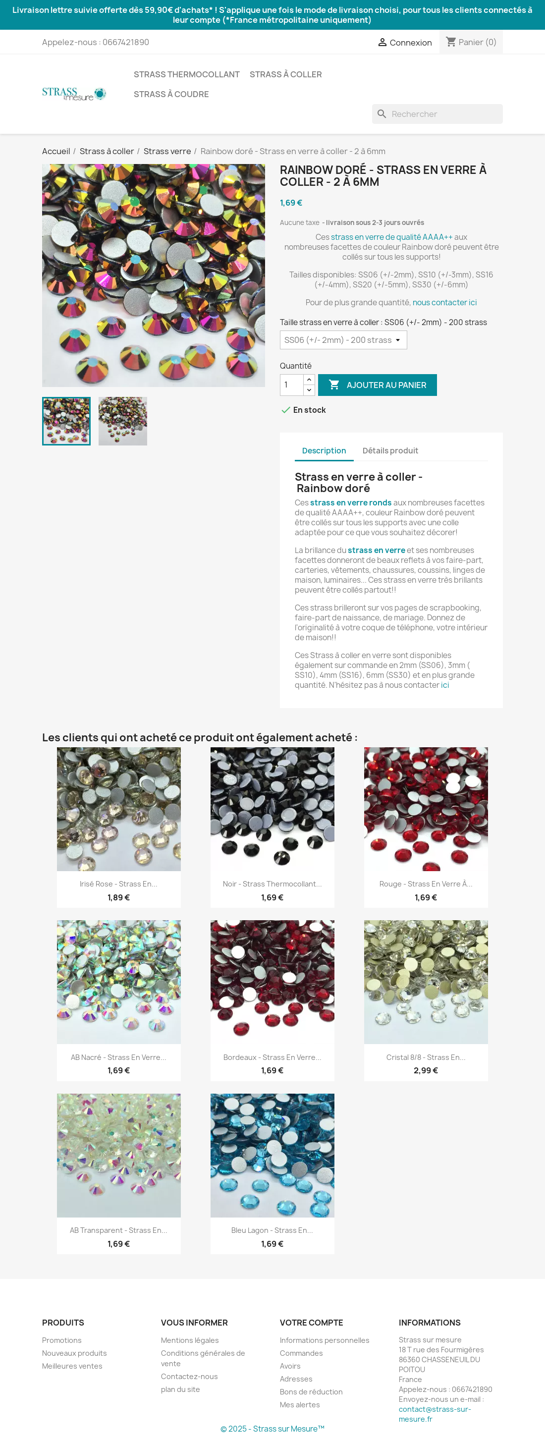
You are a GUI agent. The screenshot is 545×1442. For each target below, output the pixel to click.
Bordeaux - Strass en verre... (272, 1057)
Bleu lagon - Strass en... (272, 1230)
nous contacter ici (445, 302)
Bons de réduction (311, 1391)
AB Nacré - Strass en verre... (118, 1057)
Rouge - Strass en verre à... (426, 883)
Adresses (296, 1379)
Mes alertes (300, 1404)
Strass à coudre (171, 94)
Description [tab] (324, 450)
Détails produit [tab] (391, 450)
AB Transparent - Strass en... (118, 1230)
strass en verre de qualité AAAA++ (392, 237)
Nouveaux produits (74, 1353)
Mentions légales (190, 1340)
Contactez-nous (189, 1376)
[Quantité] (292, 385)
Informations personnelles (325, 1340)
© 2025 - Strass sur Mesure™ (272, 1429)
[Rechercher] (437, 114)
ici (444, 685)
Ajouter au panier (377, 385)
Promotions (62, 1340)
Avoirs (290, 1366)
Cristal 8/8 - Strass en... (426, 1057)
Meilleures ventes (72, 1366)
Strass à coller (286, 74)
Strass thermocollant (187, 74)
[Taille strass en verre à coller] (343, 340)
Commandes (301, 1353)
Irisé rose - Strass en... (119, 883)
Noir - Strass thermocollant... (272, 883)
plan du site (180, 1389)
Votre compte (311, 1322)
